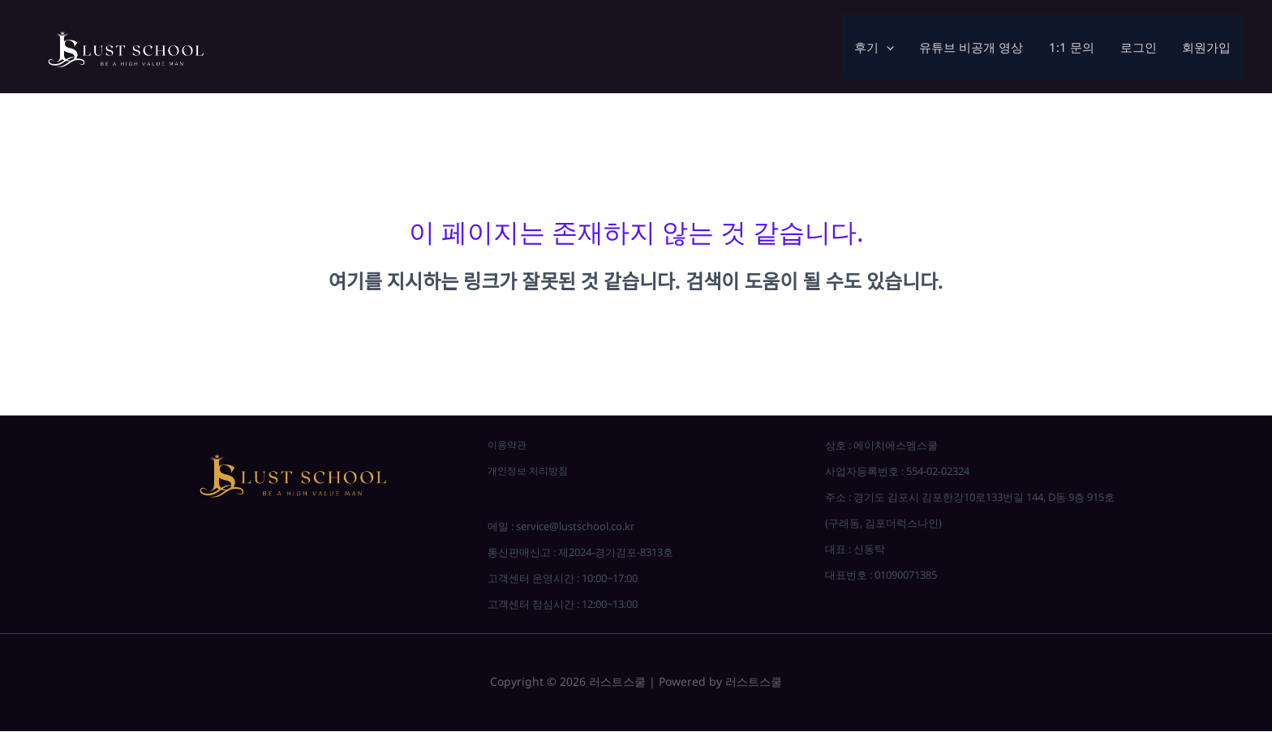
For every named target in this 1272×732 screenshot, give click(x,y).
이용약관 (509, 445)
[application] (892, 47)
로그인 (1140, 47)
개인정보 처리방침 (531, 471)
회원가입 (1207, 47)
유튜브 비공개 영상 (976, 47)
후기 (880, 47)
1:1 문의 (1075, 47)
